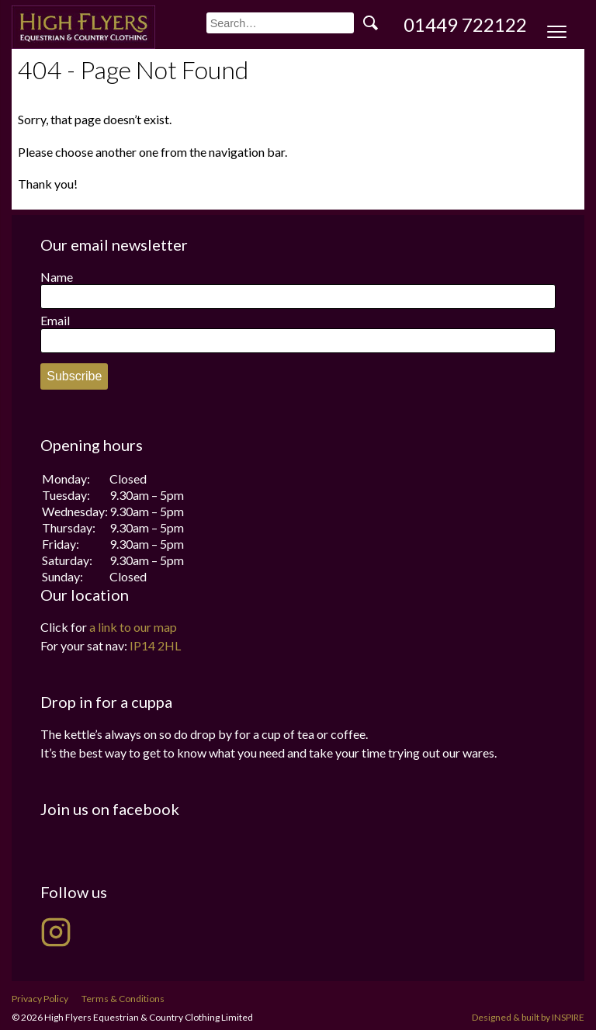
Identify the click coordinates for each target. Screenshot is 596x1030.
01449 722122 (465, 24)
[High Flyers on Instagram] (55, 932)
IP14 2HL (155, 645)
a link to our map (133, 626)
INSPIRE (568, 1017)
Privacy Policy (40, 998)
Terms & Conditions (123, 998)
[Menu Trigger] (557, 32)
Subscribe (74, 376)
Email (55, 320)
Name (56, 276)
